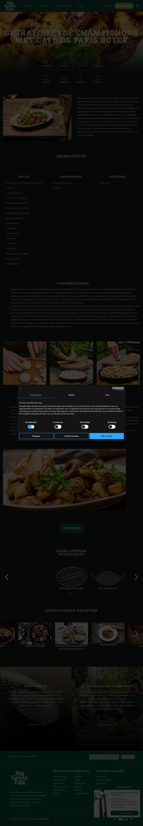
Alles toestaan (107, 436)
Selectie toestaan (71, 436)
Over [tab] (107, 395)
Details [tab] (71, 395)
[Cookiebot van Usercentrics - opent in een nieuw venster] (113, 388)
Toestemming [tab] (35, 395)
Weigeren (36, 436)
